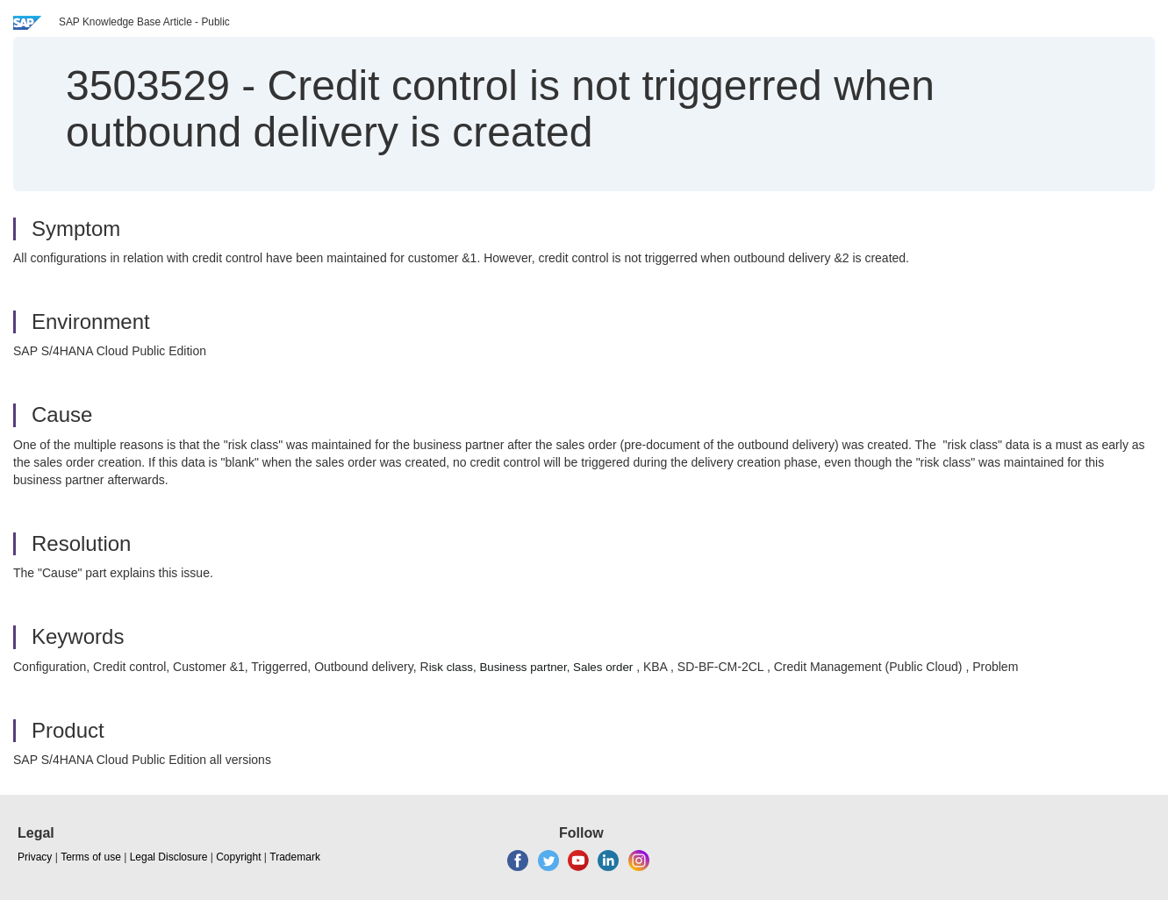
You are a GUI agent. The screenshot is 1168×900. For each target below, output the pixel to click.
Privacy (35, 857)
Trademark (294, 857)
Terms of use (91, 857)
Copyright (238, 857)
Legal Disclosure (169, 857)
